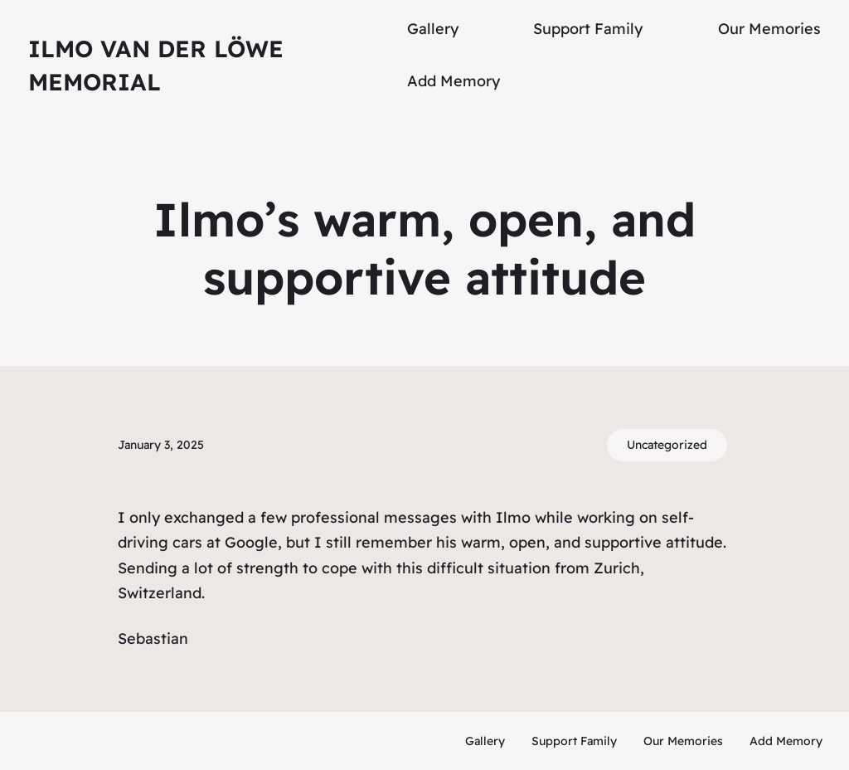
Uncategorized (667, 444)
